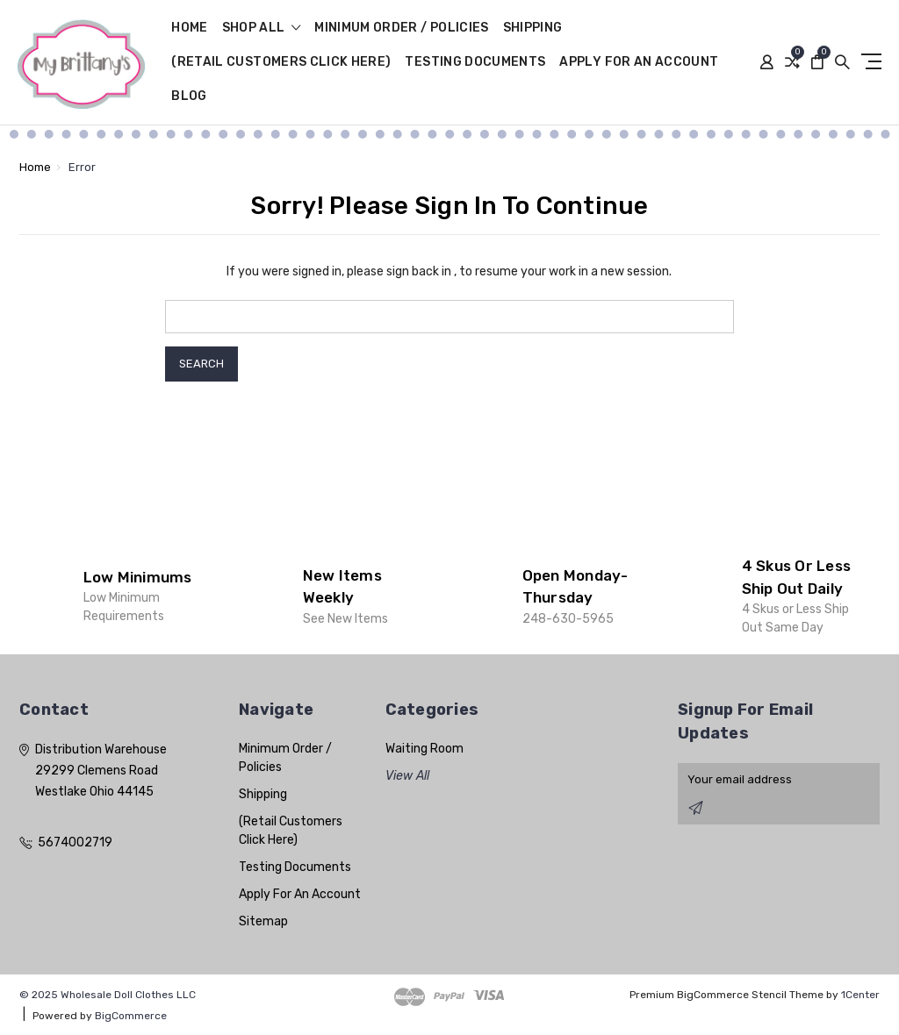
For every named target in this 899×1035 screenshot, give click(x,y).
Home (189, 28)
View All (407, 775)
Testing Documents (475, 62)
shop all (261, 28)
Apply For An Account (638, 62)
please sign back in (399, 271)
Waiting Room (424, 748)
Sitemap (263, 921)
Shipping (533, 28)
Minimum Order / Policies (401, 28)
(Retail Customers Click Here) (281, 62)
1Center (860, 995)
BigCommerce (131, 1016)
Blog (188, 97)
